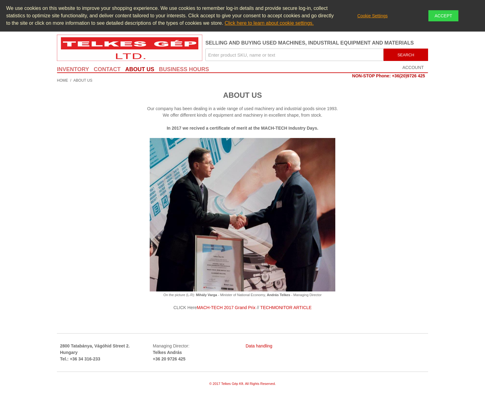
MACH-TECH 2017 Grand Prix (226, 307)
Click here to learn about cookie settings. (269, 23)
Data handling (259, 345)
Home (62, 80)
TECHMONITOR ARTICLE (285, 307)
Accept (443, 15)
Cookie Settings (372, 15)
